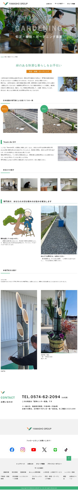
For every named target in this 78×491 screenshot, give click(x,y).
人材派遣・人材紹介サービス (53, 473)
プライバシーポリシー (55, 465)
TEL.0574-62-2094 (48, 397)
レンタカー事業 (71, 473)
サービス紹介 (59, 3)
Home (2, 56)
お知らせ (49, 4)
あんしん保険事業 (34, 473)
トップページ (19, 465)
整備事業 (22, 473)
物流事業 (14, 473)
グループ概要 (71, 4)
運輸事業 (5, 473)
